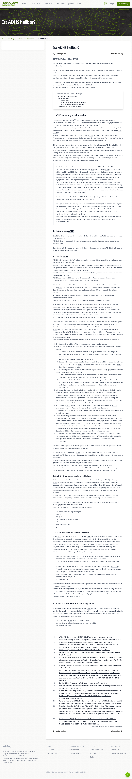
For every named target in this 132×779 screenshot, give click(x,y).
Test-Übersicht (74, 750)
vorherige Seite (59, 54)
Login (112, 4)
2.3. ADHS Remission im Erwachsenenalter (71, 104)
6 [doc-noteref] (58, 132)
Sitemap (93, 753)
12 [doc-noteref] (115, 497)
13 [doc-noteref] (81, 615)
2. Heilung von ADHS (63, 98)
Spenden (71, 4)
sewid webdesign (80, 772)
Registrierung (123, 4)
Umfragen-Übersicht (76, 753)
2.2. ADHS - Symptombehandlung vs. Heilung (72, 102)
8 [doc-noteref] (94, 199)
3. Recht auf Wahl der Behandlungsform (69, 107)
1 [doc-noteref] (74, 120)
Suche (79, 4)
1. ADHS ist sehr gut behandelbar (67, 96)
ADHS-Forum (60, 4)
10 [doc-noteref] (68, 221)
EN (106, 4)
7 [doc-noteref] (115, 137)
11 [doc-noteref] (113, 497)
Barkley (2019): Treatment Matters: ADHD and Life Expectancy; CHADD (83, 650)
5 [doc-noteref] (99, 125)
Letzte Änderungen (96, 750)
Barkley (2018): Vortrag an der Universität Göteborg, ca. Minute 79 (82, 683)
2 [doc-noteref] (75, 120)
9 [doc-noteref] (108, 208)
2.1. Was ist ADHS (64, 100)
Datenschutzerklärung (118, 753)
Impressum (115, 750)
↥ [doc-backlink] (120, 640)
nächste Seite (117, 54)
